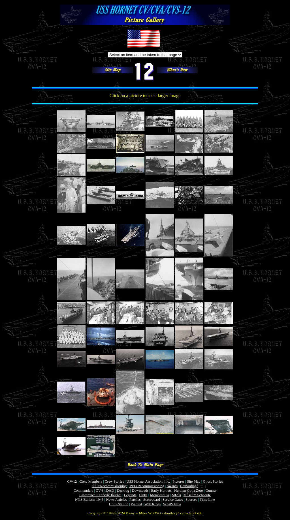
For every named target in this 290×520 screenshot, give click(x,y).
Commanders (83, 490)
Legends (130, 495)
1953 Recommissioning (109, 486)
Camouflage (189, 486)
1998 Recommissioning (146, 486)
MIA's (176, 495)
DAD (110, 490)
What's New (172, 504)
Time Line (207, 499)
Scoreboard (151, 499)
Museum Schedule (197, 495)
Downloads (140, 490)
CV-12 (72, 481)
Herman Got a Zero (188, 490)
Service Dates (173, 499)
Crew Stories (114, 481)
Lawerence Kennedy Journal (100, 495)
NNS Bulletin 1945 (89, 499)
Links (143, 495)
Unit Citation (118, 504)
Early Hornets (161, 490)
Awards (172, 486)
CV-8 (100, 490)
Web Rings (152, 504)
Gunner (211, 490)
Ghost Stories (213, 481)
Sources (191, 499)
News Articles (116, 499)
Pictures (178, 481)
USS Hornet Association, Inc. (148, 481)
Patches (135, 499)
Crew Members (90, 481)
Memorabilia (159, 495)
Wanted (136, 504)
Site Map (193, 481)
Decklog (123, 490)
